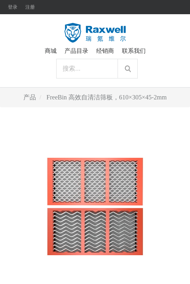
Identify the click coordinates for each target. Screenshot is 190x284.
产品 (29, 97)
